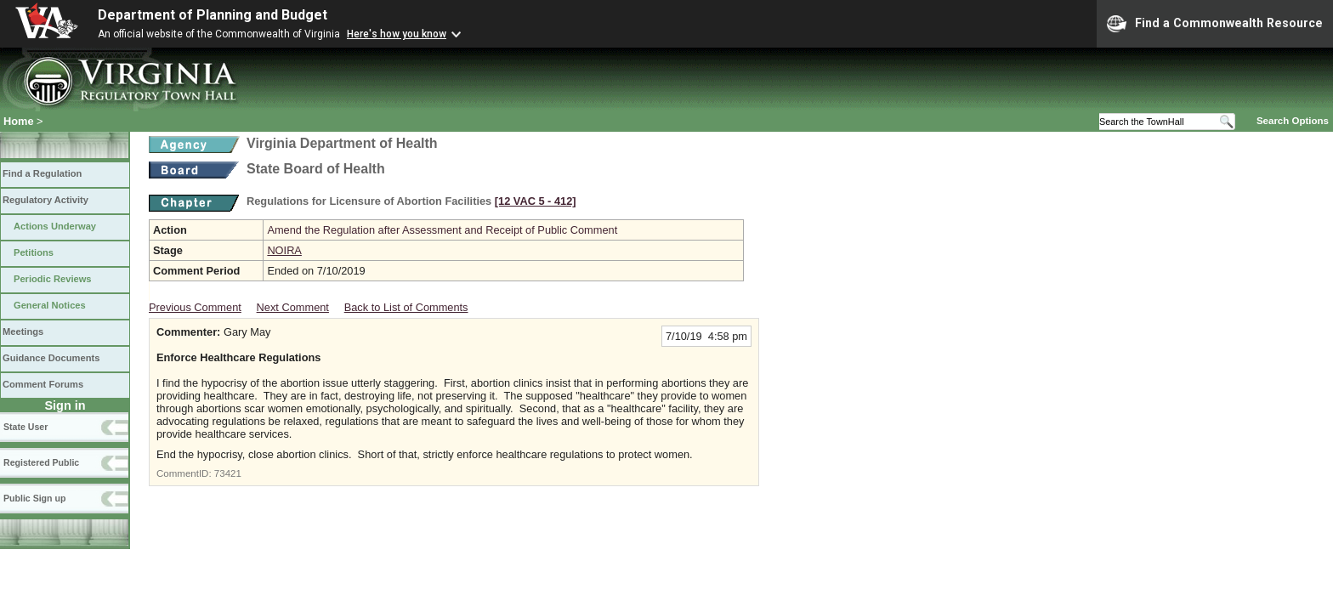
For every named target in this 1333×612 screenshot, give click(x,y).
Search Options (1292, 121)
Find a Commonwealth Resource (1215, 23)
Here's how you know (396, 34)
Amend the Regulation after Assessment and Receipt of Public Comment (442, 230)
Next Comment (293, 307)
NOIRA (284, 250)
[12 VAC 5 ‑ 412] (535, 201)
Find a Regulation (42, 173)
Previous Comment (195, 307)
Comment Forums (43, 384)
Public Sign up (34, 498)
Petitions (34, 252)
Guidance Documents (51, 358)
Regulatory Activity (45, 200)
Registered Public (41, 462)
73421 (227, 473)
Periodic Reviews (53, 279)
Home (18, 121)
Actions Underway (55, 226)
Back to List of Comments (406, 307)
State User (25, 427)
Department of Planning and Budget (212, 15)
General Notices (50, 305)
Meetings (23, 331)
